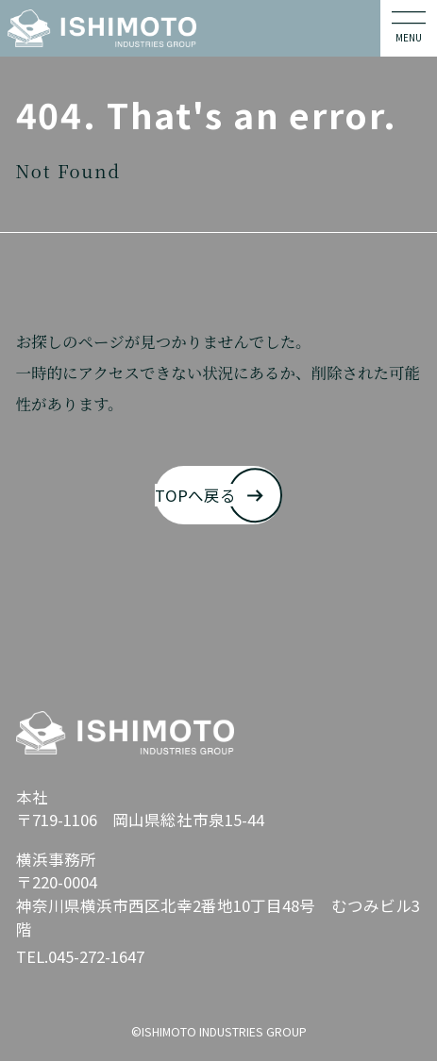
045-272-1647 (96, 956)
